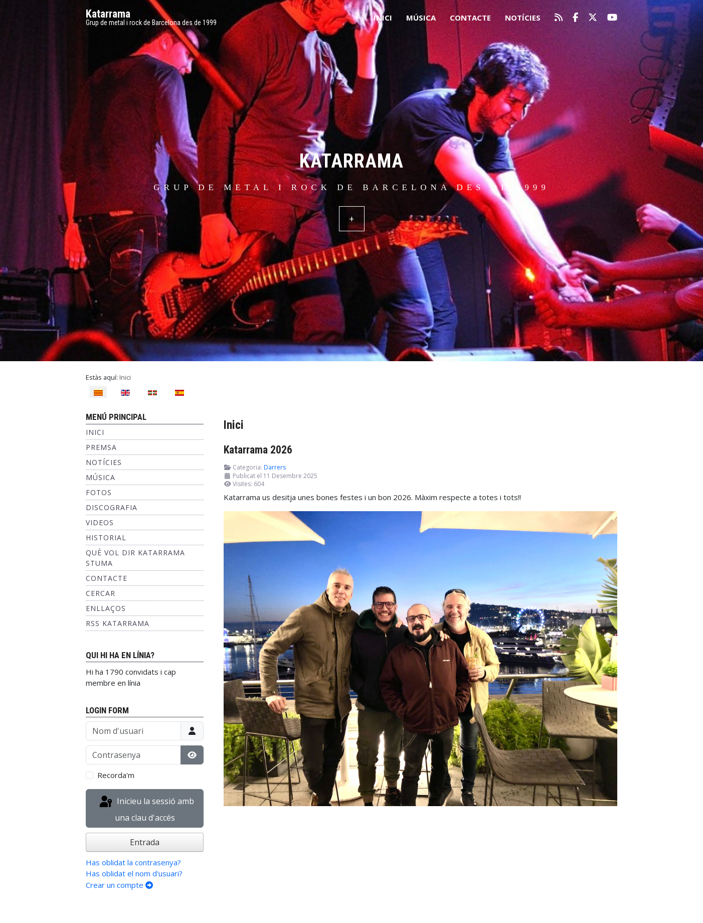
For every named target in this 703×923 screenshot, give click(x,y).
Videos (100, 522)
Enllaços (106, 608)
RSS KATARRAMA (117, 623)
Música (421, 18)
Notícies (523, 18)
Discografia (111, 507)
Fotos (99, 492)
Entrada (144, 842)
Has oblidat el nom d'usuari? (134, 873)
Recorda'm (115, 775)
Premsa (101, 447)
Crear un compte (119, 885)
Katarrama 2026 (258, 449)
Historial (106, 537)
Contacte (470, 18)
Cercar (100, 593)
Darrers (275, 467)
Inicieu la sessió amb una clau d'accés (146, 809)
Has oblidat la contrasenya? (133, 862)
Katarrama (108, 14)
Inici (383, 18)
